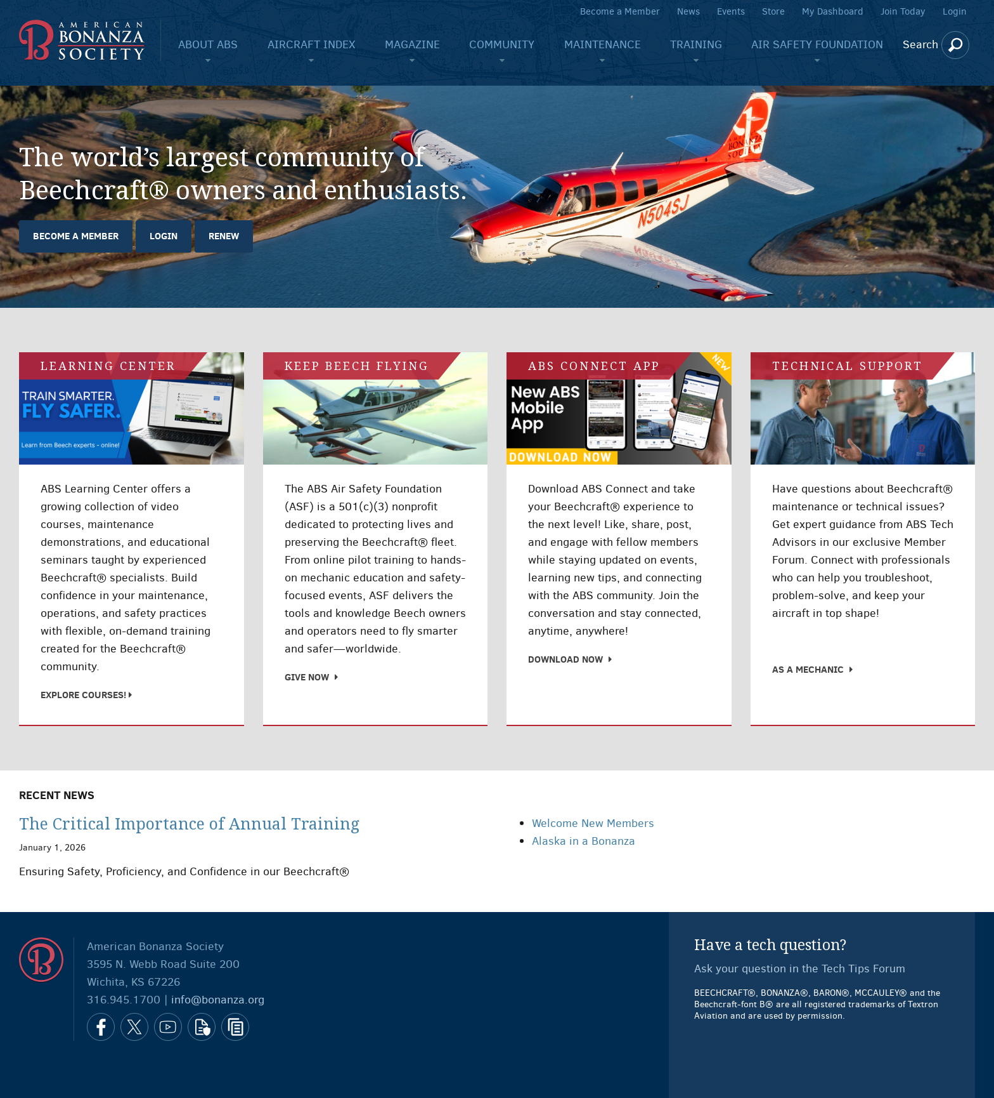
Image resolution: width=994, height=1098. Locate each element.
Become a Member (620, 11)
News (688, 11)
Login (955, 11)
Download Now (565, 659)
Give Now (307, 677)
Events (731, 11)
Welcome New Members (593, 823)
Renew (224, 235)
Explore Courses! (85, 694)
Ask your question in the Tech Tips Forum (799, 968)
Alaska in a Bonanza (583, 841)
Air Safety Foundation (817, 44)
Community (501, 44)
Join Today (903, 11)
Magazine (412, 44)
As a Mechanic (808, 669)
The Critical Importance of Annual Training (189, 824)
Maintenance (602, 44)
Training (696, 44)
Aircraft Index (312, 44)
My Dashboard (832, 11)
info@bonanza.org (217, 999)
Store (773, 11)
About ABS (208, 44)
